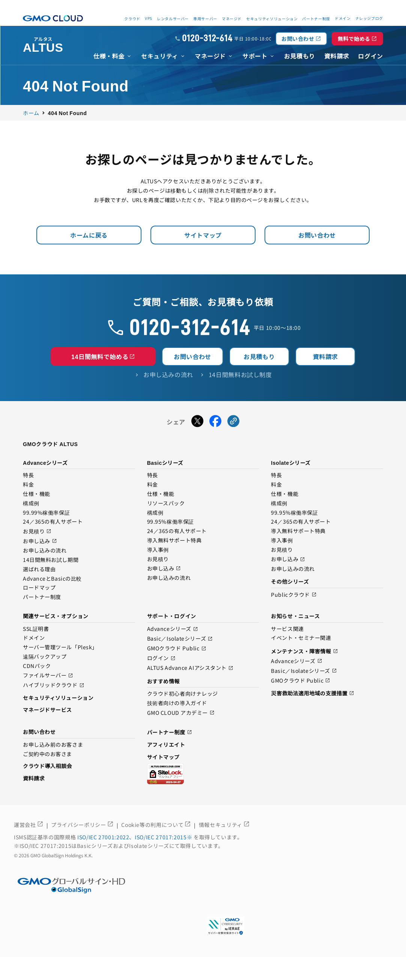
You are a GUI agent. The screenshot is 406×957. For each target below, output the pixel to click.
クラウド (132, 18)
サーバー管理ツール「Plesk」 (60, 647)
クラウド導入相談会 (47, 766)
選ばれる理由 (39, 569)
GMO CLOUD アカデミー (181, 712)
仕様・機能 (36, 494)
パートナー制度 (316, 18)
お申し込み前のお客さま (53, 744)
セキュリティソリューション (272, 18)
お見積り (37, 531)
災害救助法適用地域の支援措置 (312, 693)
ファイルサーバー (48, 675)
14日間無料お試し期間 (50, 560)
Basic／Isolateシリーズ (180, 638)
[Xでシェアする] (197, 422)
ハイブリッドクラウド (53, 685)
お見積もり (259, 356)
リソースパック (166, 503)
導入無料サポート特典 (174, 540)
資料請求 (325, 356)
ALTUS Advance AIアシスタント (190, 668)
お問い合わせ (301, 38)
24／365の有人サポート (53, 521)
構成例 (31, 503)
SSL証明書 (36, 629)
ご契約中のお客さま (47, 754)
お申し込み (40, 541)
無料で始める (357, 38)
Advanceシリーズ (172, 629)
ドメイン (34, 638)
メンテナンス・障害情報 (304, 651)
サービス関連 (287, 629)
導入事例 (158, 550)
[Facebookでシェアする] (215, 422)
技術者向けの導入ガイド (177, 703)
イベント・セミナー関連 (301, 638)
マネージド (232, 18)
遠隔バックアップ (44, 656)
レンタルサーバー (173, 18)
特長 (28, 475)
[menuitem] (112, 55)
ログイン (161, 658)
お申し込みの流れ (44, 550)
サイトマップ (203, 235)
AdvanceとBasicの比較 (52, 578)
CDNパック (37, 666)
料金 (28, 484)
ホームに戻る (89, 235)
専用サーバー (205, 18)
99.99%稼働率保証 (46, 512)
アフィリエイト (166, 744)
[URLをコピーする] (233, 422)
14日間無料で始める (103, 356)
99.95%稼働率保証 (170, 521)
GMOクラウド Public (176, 648)
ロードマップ (39, 587)
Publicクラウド (294, 594)
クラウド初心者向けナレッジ (182, 693)
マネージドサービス (47, 709)
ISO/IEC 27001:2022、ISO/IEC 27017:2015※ (135, 837)
